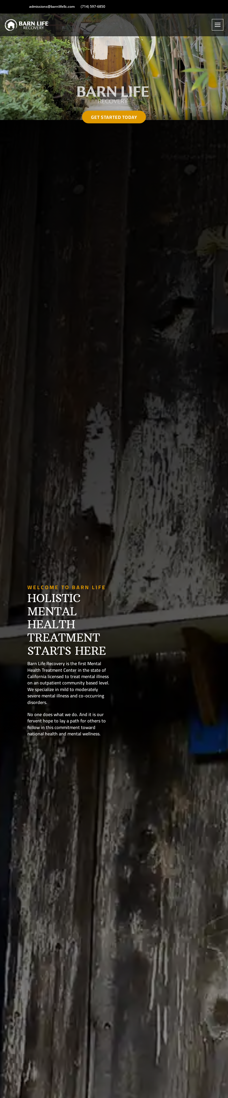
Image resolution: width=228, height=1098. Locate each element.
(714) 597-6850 (93, 6)
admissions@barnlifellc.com (52, 6)
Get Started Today (114, 117)
